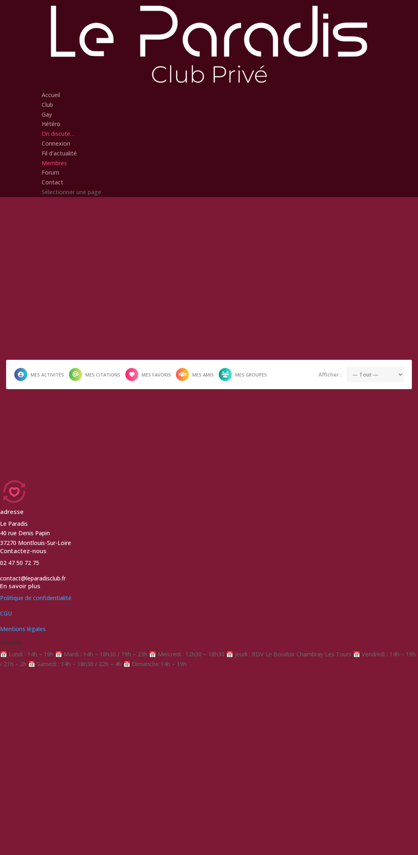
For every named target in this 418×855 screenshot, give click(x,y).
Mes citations (94, 374)
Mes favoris (148, 374)
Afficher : (330, 374)
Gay (47, 114)
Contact (52, 182)
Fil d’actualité (59, 153)
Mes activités (39, 374)
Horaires (11, 642)
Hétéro (51, 124)
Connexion (56, 143)
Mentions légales (23, 629)
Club (47, 105)
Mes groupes (243, 374)
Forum (50, 172)
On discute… (58, 133)
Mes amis (195, 374)
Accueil (51, 95)
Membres (54, 163)
